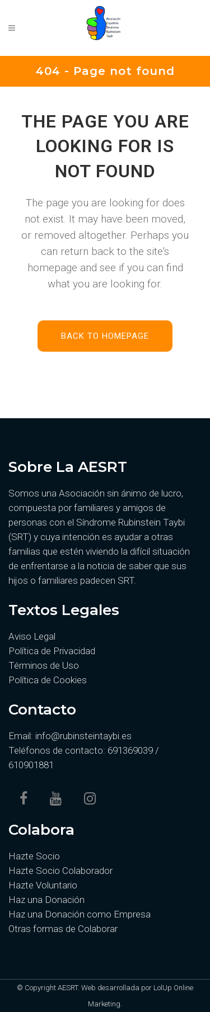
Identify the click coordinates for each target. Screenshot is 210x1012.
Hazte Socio (34, 856)
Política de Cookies (47, 679)
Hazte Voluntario (42, 885)
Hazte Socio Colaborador (60, 870)
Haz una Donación (46, 899)
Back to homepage (105, 336)
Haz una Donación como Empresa (79, 914)
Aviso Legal (31, 636)
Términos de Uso (43, 665)
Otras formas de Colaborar (63, 928)
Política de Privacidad (51, 650)
